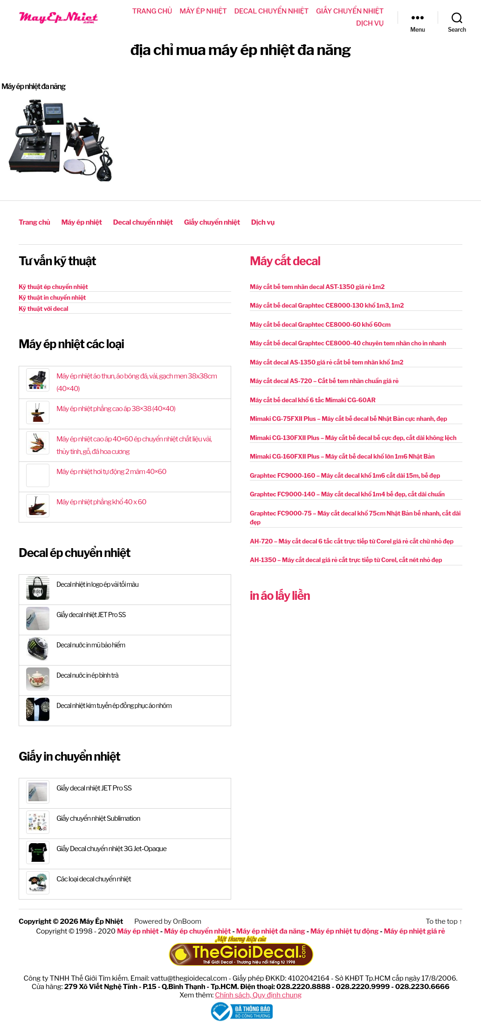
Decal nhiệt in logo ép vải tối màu (97, 584)
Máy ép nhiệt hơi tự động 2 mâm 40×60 (111, 471)
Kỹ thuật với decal (43, 308)
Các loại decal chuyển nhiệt (93, 879)
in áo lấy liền (280, 596)
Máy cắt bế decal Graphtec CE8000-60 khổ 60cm (320, 324)
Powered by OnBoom (167, 921)
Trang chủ (152, 11)
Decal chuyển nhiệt (271, 11)
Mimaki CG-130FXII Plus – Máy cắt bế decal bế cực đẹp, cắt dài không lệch (353, 437)
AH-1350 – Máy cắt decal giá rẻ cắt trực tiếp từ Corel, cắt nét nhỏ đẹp (346, 560)
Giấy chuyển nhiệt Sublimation (98, 818)
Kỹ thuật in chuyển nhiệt (52, 297)
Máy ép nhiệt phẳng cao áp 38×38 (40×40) (115, 409)
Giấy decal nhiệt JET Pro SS (90, 615)
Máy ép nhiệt (203, 11)
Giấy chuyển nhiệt (350, 11)
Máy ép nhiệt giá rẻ (414, 931)
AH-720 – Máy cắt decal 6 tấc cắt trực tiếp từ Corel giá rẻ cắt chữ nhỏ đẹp (352, 541)
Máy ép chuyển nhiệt (197, 931)
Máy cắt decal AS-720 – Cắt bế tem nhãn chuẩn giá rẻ (324, 381)
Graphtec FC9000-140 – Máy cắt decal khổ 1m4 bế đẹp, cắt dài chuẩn (347, 494)
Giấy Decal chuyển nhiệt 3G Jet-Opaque (111, 849)
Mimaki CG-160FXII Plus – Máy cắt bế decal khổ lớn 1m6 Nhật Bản (342, 456)
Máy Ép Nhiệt (101, 921)
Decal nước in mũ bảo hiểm (90, 645)
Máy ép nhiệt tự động (344, 931)
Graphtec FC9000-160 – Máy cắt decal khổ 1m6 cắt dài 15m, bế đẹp (345, 475)
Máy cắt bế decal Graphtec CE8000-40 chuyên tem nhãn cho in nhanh (348, 343)
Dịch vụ (370, 23)
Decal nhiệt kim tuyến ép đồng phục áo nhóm (114, 705)
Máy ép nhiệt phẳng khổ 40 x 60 (101, 502)
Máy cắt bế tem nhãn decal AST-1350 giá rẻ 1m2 (317, 286)
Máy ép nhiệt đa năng (33, 86)
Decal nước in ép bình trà (87, 675)
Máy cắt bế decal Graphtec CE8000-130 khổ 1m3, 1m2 (327, 305)
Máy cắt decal (285, 261)
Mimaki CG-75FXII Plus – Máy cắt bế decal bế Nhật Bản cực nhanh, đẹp (348, 418)
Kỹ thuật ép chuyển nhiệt (53, 286)
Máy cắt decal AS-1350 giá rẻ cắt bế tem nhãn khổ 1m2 (327, 362)
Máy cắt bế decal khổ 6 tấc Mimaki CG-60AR (313, 400)
